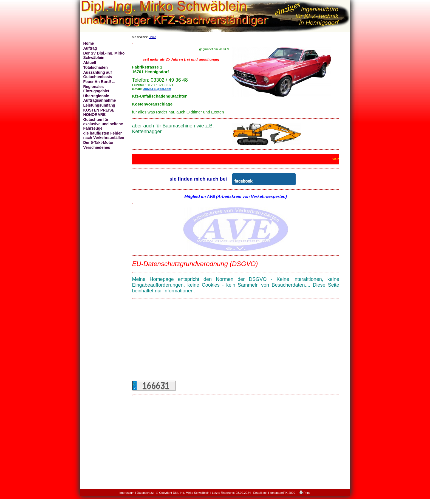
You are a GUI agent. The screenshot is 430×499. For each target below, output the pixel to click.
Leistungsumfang (99, 105)
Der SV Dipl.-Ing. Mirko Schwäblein (104, 55)
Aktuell (89, 62)
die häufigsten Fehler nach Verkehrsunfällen (103, 135)
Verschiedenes (96, 147)
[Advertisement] (235, 341)
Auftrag (90, 48)
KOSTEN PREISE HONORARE (99, 112)
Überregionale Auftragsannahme (99, 98)
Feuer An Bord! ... (99, 81)
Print (304, 492)
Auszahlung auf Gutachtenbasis (97, 74)
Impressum (127, 492)
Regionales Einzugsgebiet (96, 88)
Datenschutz (145, 492)
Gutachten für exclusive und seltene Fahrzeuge (103, 123)
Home (88, 43)
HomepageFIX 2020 (281, 492)
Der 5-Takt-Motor (98, 142)
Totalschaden (95, 67)
